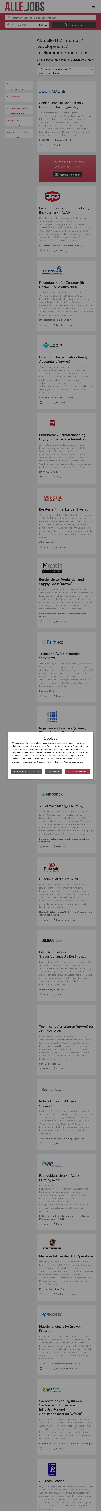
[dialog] (50, 755)
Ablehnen (53, 771)
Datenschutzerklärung (73, 762)
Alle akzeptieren (77, 771)
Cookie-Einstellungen (26, 771)
